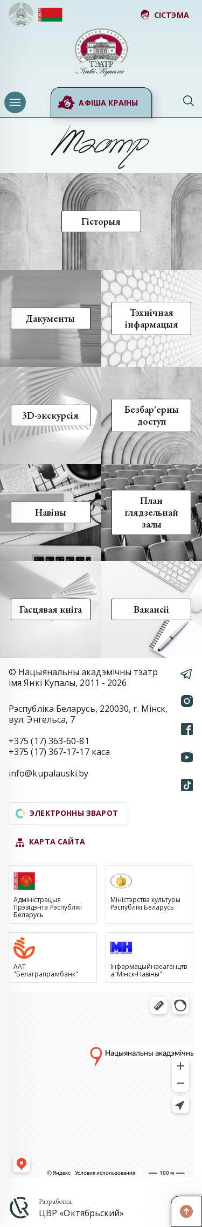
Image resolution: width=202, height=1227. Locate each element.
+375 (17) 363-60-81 (49, 741)
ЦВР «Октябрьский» (81, 1213)
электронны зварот (67, 813)
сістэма (164, 15)
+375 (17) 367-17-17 (49, 752)
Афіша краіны (97, 103)
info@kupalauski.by (49, 773)
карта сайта (50, 842)
